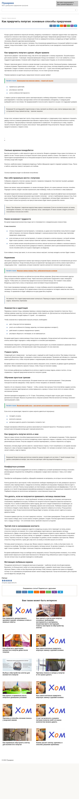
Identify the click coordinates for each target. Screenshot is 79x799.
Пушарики (8, 3)
